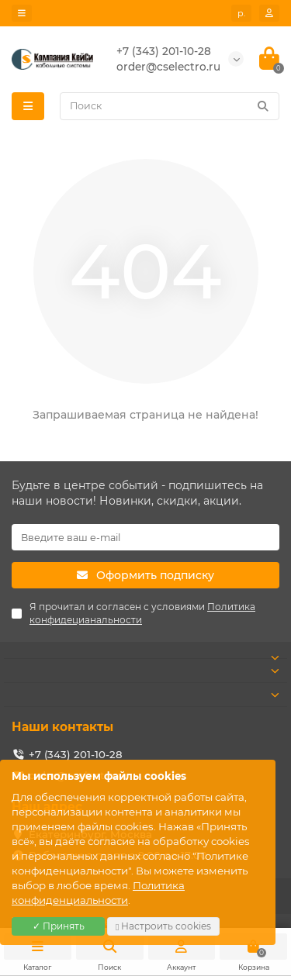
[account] (269, 13)
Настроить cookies (163, 926)
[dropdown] (22, 13)
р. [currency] (241, 13)
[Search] (169, 106)
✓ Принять (59, 926)
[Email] (145, 537)
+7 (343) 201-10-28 (76, 754)
